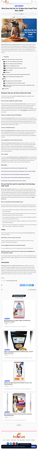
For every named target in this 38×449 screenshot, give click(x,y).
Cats (16, 5)
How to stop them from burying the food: (14, 76)
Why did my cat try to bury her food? (13, 81)
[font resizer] (32, 1)
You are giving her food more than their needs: (16, 68)
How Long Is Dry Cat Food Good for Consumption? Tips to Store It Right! (18, 171)
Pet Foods (21, 5)
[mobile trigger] (2, 1)
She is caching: (9, 70)
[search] (30, 1)
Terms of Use (22, 446)
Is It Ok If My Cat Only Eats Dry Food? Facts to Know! (13, 180)
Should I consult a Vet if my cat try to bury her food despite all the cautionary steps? (18, 86)
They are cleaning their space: (12, 65)
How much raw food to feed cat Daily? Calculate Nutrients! (15, 174)
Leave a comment (32, 290)
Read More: (7, 72)
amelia (14, 17)
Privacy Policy (16, 446)
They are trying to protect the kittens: (13, 63)
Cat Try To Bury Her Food (11, 280)
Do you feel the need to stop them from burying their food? (17, 74)
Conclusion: (6, 88)
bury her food (10, 130)
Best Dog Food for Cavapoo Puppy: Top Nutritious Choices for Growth (17, 321)
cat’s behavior (23, 110)
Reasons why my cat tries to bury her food (13, 59)
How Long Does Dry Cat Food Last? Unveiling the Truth (14, 168)
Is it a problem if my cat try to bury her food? (15, 83)
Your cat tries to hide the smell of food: (14, 61)
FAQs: (5, 78)
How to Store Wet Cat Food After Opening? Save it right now (15, 177)
